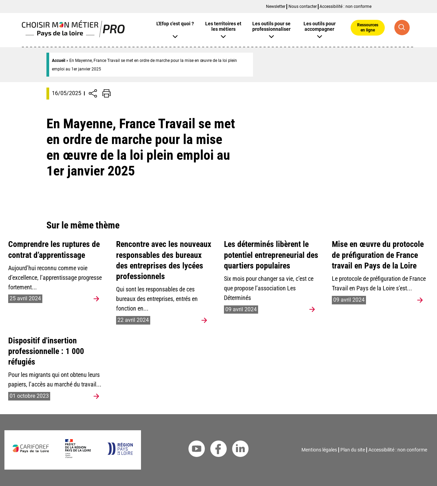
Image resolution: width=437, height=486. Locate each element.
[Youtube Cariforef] (196, 450)
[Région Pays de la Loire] (120, 453)
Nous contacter (302, 6)
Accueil (58, 60)
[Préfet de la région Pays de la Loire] (78, 456)
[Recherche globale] (402, 27)
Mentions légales (319, 449)
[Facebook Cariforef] (218, 450)
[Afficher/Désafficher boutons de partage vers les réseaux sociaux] (93, 93)
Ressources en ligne (367, 27)
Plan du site (352, 449)
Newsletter (275, 6)
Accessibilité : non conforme (345, 6)
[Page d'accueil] (73, 35)
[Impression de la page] (106, 93)
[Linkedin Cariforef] (240, 450)
